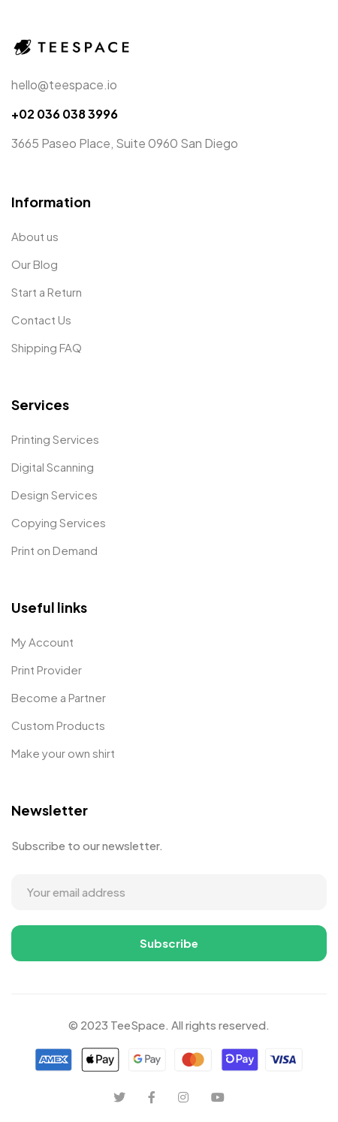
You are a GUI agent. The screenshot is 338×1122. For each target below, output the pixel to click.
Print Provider (46, 669)
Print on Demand (54, 550)
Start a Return (46, 292)
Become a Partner (58, 697)
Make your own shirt (63, 753)
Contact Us (41, 319)
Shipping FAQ (46, 347)
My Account (42, 642)
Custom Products (58, 725)
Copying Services (58, 522)
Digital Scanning (52, 467)
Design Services (54, 494)
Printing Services (55, 439)
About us (35, 236)
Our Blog (34, 264)
